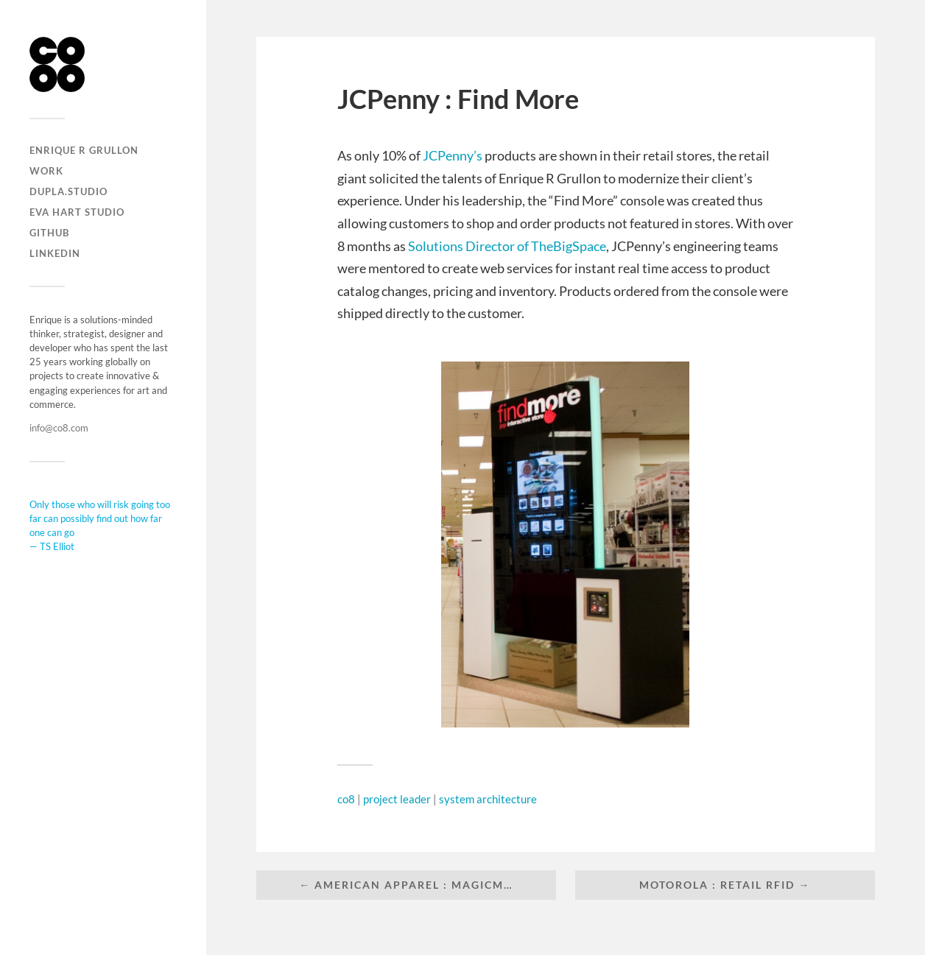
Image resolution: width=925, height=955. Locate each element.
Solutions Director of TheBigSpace (507, 246)
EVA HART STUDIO (76, 212)
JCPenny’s (452, 155)
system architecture (488, 799)
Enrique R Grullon (83, 150)
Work (46, 171)
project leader (397, 799)
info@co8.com (58, 428)
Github (49, 233)
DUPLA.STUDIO (68, 191)
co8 (346, 799)
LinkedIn (54, 253)
